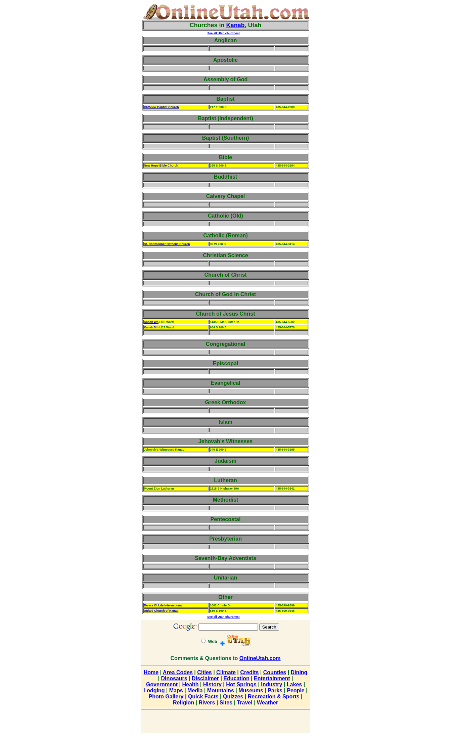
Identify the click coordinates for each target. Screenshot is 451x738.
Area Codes (178, 672)
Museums (250, 690)
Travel (244, 702)
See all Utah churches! (223, 33)
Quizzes (233, 696)
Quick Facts (203, 696)
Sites (226, 702)
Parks (275, 690)
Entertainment (272, 678)
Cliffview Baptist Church (161, 107)
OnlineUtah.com (260, 658)
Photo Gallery (165, 696)
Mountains (220, 690)
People (295, 690)
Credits (249, 672)
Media (194, 690)
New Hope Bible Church (161, 165)
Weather (267, 702)
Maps (176, 690)
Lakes (294, 684)
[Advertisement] (120, 104)
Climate (226, 672)
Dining (299, 672)
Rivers (207, 702)
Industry (271, 684)
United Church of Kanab (161, 610)
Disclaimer (205, 678)
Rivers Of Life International (163, 605)
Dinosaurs (174, 678)
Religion (183, 702)
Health (190, 684)
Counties (274, 672)
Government (162, 684)
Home (151, 672)
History (212, 684)
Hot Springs (241, 684)
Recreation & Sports (274, 696)
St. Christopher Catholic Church (167, 244)
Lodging (154, 690)
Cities (204, 672)
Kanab (235, 25)
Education (236, 678)
